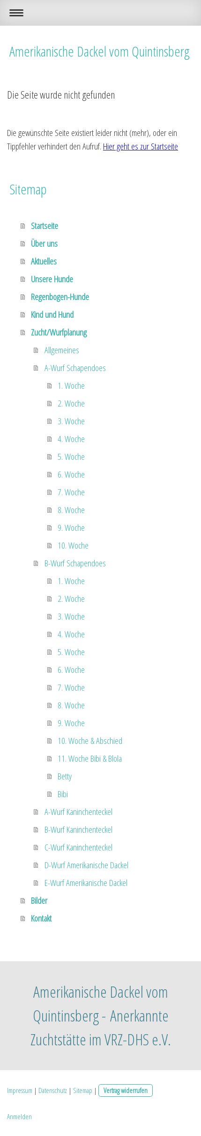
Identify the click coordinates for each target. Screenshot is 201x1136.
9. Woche (71, 528)
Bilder (39, 900)
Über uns (44, 243)
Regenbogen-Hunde (60, 297)
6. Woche (71, 474)
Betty (65, 776)
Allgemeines (62, 350)
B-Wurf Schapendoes (75, 563)
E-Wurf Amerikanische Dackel (86, 883)
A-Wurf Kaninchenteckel (78, 812)
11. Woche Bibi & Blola (90, 758)
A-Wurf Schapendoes (75, 368)
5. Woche (71, 456)
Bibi (63, 794)
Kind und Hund (52, 314)
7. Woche (71, 492)
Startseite (44, 226)
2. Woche (71, 403)
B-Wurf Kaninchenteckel (78, 829)
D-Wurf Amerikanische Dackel (86, 865)
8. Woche (71, 510)
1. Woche (71, 385)
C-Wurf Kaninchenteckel (78, 847)
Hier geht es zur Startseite (140, 146)
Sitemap (82, 1090)
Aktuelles (44, 261)
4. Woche (71, 439)
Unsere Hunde (52, 279)
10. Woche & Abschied (90, 741)
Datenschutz (52, 1090)
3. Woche (71, 421)
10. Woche (73, 545)
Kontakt (41, 918)
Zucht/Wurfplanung (59, 332)
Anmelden (19, 1116)
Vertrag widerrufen (126, 1090)
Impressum (19, 1090)
